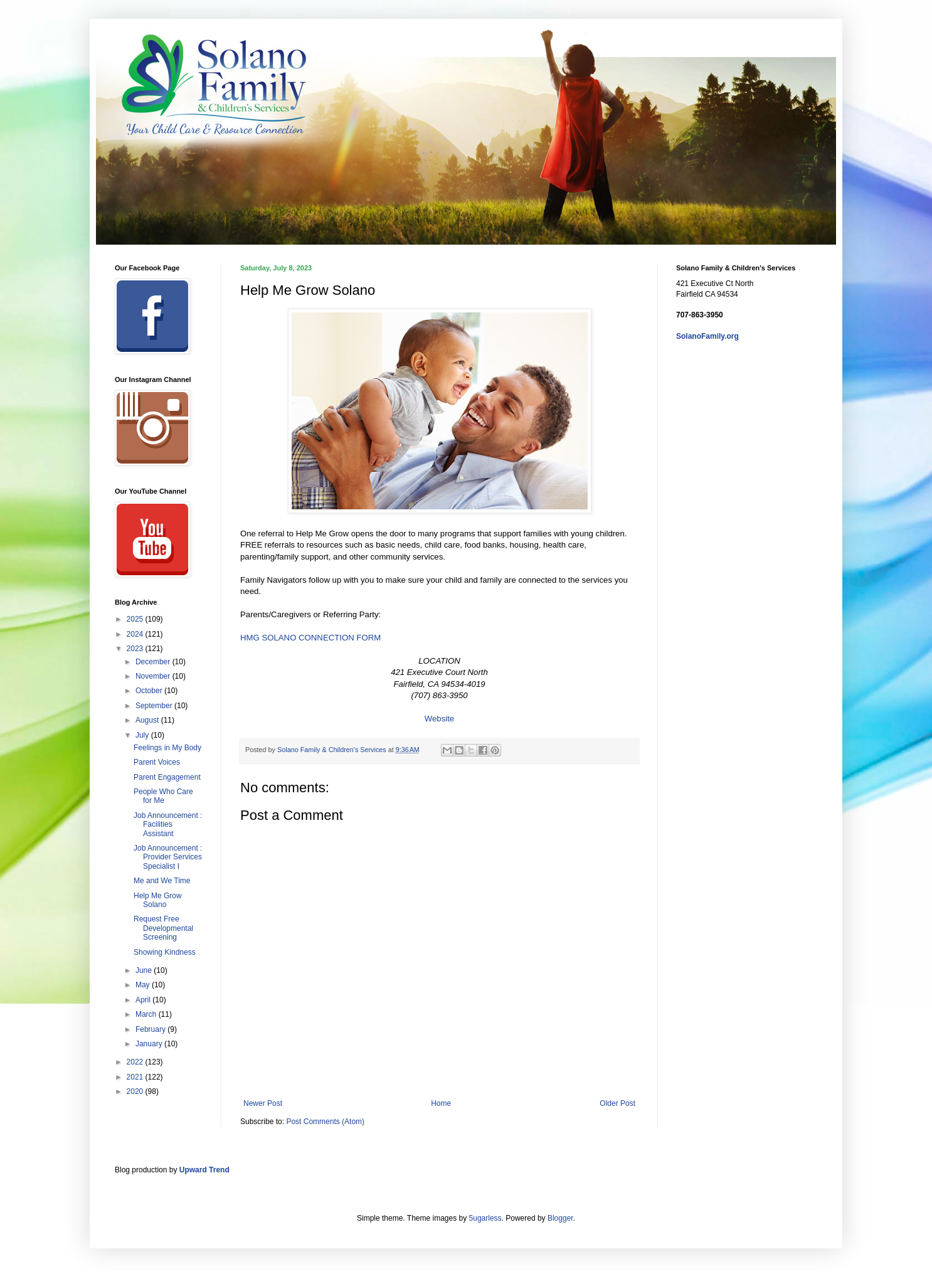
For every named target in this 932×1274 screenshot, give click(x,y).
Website (439, 718)
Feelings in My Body (167, 747)
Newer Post (262, 1103)
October (149, 690)
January (149, 1043)
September (154, 705)
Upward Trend (204, 1169)
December (153, 661)
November (153, 676)
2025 (136, 619)
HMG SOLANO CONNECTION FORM (310, 637)
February (151, 1029)
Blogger (560, 1218)
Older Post (617, 1103)
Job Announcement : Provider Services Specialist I (168, 857)
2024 (136, 634)
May (143, 984)
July (143, 735)
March (147, 1014)
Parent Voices (157, 762)
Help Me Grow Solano (158, 900)
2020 (136, 1091)
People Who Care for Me (163, 796)
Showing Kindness (165, 952)
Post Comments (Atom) (325, 1121)
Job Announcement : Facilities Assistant (168, 824)
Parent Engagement (167, 777)
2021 (136, 1077)
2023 (136, 648)
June (144, 970)
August (148, 720)
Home (441, 1103)
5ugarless (485, 1218)
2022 (136, 1062)
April (143, 999)
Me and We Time (162, 880)
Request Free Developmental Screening (163, 928)
